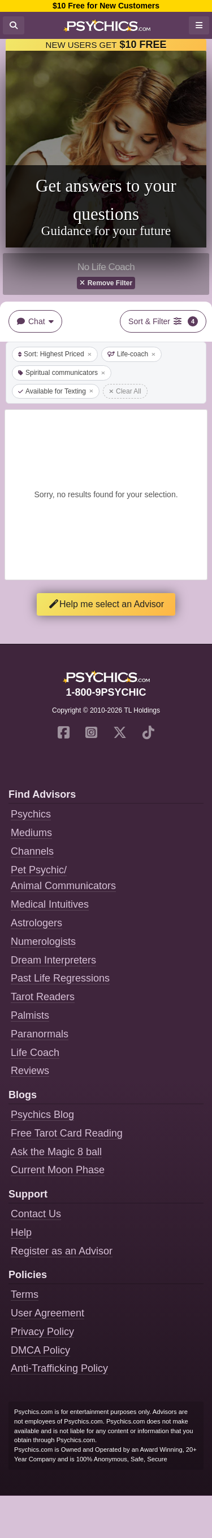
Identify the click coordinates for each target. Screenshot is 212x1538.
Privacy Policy (42, 1331)
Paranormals (39, 1034)
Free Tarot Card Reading (67, 1133)
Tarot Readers (43, 996)
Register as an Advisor (62, 1251)
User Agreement (47, 1313)
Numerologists (43, 941)
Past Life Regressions (60, 978)
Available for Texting (55, 391)
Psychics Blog (42, 1114)
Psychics (31, 814)
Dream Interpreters (53, 960)
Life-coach (131, 354)
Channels (32, 851)
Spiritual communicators (61, 373)
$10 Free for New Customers (106, 5)
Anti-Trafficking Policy (59, 1368)
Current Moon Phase (58, 1169)
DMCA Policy (40, 1350)
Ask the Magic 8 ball (56, 1151)
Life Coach (35, 1052)
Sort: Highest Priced (55, 354)
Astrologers (36, 923)
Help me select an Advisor (106, 604)
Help (21, 1232)
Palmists (30, 1015)
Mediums (31, 832)
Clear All (125, 391)
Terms (24, 1294)
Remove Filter (106, 283)
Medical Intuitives (50, 904)
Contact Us (36, 1213)
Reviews (30, 1070)
